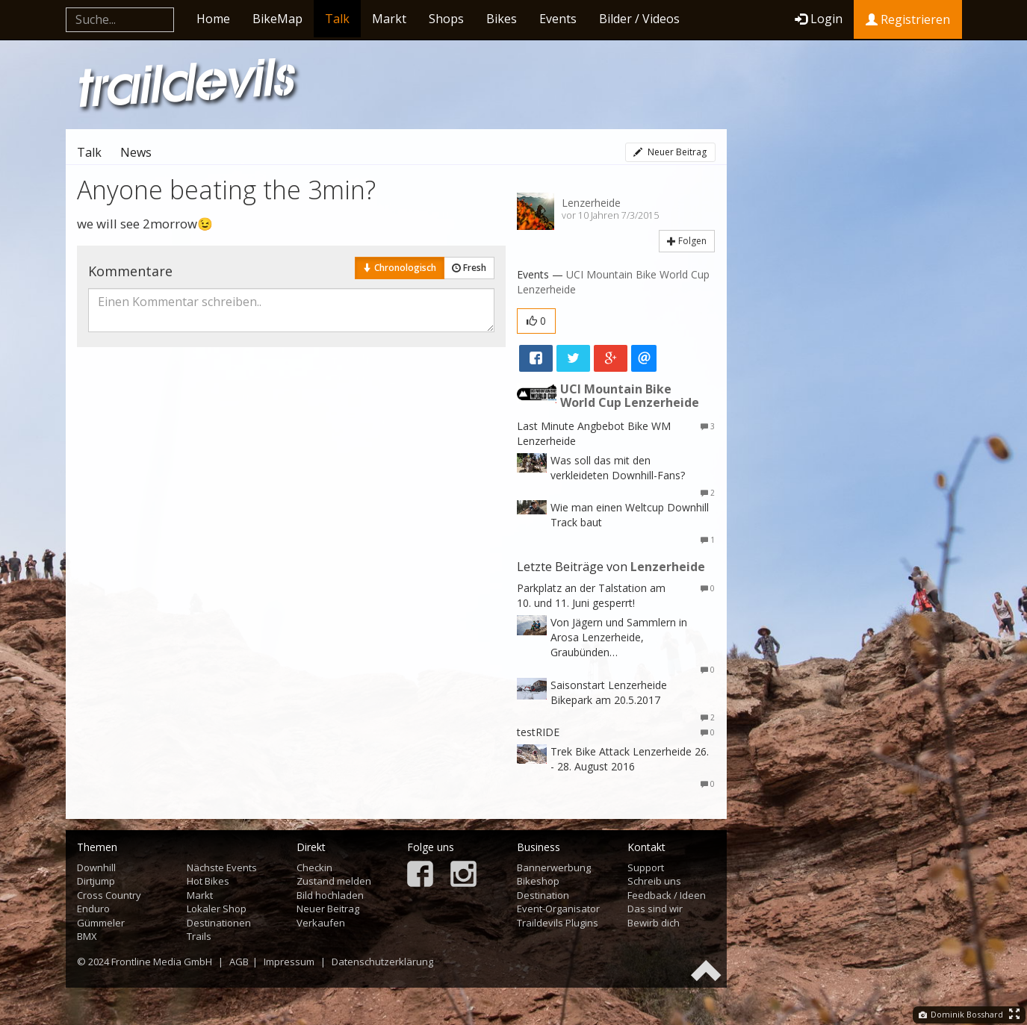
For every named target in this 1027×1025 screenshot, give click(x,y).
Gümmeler (101, 922)
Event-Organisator (558, 908)
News (136, 152)
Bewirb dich (653, 922)
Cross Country (109, 895)
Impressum (289, 961)
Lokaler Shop (216, 908)
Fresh (469, 267)
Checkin (314, 867)
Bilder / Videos (639, 18)
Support (645, 867)
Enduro (93, 908)
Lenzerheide (591, 203)
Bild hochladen (330, 895)
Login (819, 18)
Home (213, 18)
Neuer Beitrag (670, 152)
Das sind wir (655, 908)
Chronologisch (399, 267)
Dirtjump (96, 881)
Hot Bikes (208, 881)
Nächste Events (222, 867)
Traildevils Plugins (557, 922)
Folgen (687, 240)
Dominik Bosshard (961, 1014)
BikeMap (277, 18)
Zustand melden (334, 881)
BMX (87, 936)
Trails (199, 936)
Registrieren (908, 19)
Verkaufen (321, 922)
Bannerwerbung (554, 867)
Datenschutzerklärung (382, 961)
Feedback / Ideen (666, 895)
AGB (239, 961)
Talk (337, 18)
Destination (543, 895)
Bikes (501, 18)
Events (558, 18)
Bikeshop (538, 881)
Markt (389, 18)
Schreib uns (654, 881)
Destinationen (219, 922)
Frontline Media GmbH (161, 961)
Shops (446, 18)
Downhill (96, 867)
